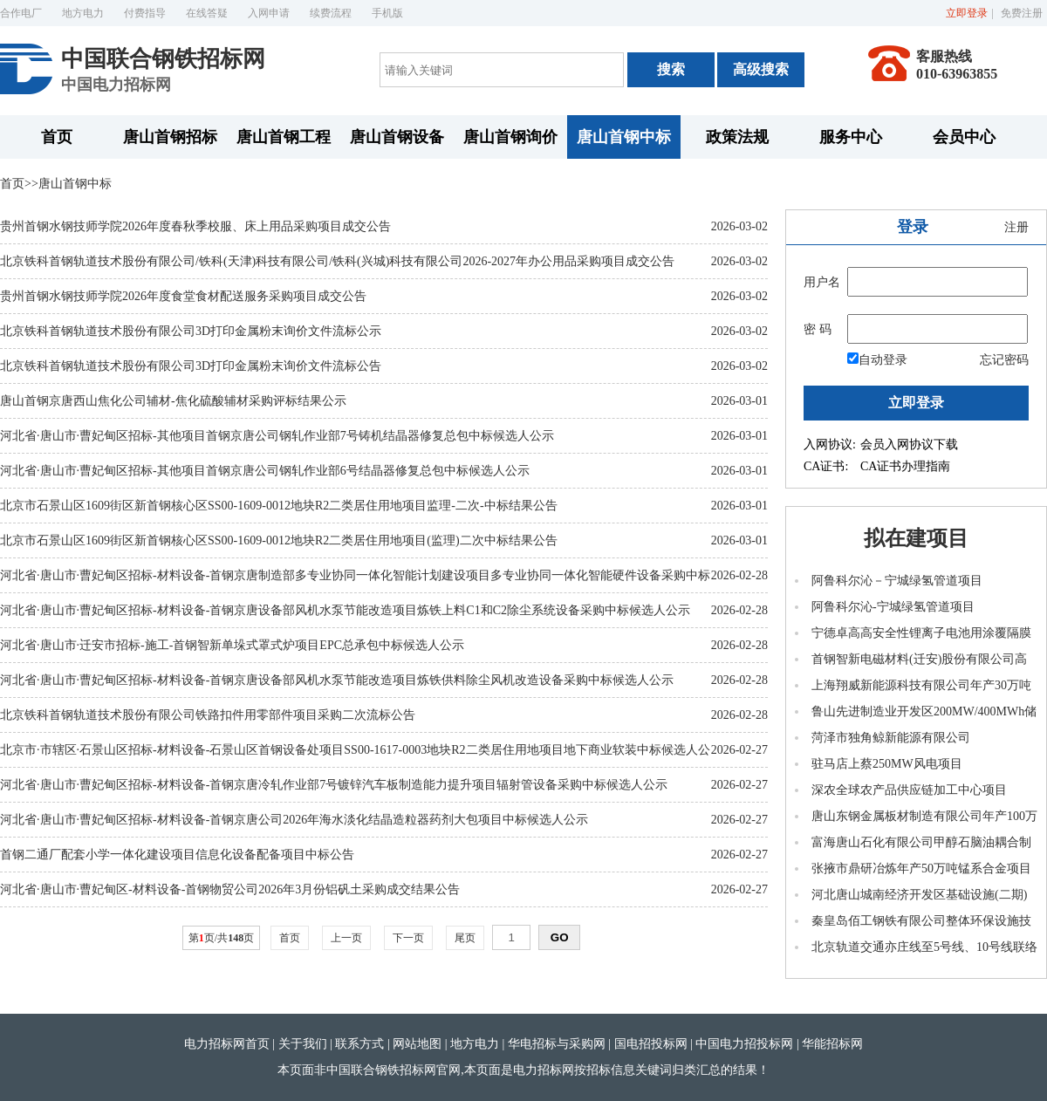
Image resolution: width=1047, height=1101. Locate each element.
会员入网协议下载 (909, 444)
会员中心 (964, 137)
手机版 (387, 13)
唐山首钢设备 (397, 137)
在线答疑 (207, 13)
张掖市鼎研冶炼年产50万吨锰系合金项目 (921, 868)
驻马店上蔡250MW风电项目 (886, 763)
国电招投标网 (651, 1043)
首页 (56, 137)
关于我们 (302, 1043)
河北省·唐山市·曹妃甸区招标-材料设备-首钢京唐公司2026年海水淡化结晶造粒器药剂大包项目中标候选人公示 (294, 819)
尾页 (465, 938)
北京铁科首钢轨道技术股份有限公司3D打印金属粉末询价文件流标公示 (190, 331)
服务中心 (850, 137)
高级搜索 (761, 69)
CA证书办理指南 (905, 466)
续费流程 (331, 13)
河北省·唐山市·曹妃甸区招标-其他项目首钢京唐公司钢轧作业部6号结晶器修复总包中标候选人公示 (265, 470)
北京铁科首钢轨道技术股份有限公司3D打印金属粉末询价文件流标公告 (190, 366)
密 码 (817, 329)
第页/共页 (221, 938)
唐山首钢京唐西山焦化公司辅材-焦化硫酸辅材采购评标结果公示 (173, 400)
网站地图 (417, 1043)
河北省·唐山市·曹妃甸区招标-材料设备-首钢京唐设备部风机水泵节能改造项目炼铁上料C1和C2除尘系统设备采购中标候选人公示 (345, 610)
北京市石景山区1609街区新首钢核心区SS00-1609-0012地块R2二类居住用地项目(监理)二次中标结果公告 (279, 540)
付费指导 (145, 13)
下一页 (408, 938)
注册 (1016, 227)
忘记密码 (1004, 359)
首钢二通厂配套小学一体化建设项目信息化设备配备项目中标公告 (177, 854)
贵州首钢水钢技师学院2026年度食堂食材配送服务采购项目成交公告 (183, 296)
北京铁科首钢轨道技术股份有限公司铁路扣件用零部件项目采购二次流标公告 (207, 714)
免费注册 (1022, 13)
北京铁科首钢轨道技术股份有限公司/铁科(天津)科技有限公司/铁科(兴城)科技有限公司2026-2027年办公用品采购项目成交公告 (337, 261)
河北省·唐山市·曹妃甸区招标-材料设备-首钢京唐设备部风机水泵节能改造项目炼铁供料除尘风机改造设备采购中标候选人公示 (337, 680)
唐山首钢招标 (170, 137)
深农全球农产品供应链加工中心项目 (909, 790)
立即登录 (967, 13)
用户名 (822, 282)
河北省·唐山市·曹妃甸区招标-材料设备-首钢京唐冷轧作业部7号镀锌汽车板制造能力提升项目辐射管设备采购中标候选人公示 (333, 784)
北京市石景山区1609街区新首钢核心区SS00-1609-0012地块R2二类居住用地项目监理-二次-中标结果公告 (279, 505)
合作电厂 (21, 13)
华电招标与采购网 (557, 1043)
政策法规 (737, 137)
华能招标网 (832, 1043)
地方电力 (83, 13)
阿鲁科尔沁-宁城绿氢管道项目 (893, 606)
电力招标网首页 (227, 1043)
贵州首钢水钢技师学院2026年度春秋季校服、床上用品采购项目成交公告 (195, 226)
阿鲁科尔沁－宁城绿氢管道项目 (896, 580)
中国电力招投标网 (744, 1043)
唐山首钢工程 (283, 137)
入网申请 (269, 13)
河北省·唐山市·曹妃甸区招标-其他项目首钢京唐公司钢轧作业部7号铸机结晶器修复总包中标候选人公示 (277, 435)
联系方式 (359, 1043)
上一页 (346, 938)
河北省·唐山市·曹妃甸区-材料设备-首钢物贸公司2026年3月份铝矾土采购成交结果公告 (230, 889)
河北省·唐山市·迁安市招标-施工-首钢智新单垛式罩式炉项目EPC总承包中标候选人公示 (232, 645)
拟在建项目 (916, 538)
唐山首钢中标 (624, 137)
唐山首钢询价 (510, 137)
